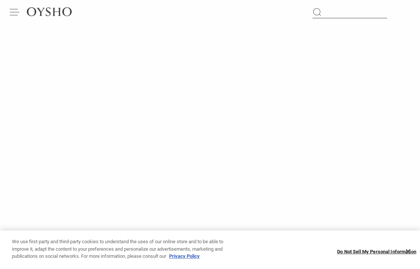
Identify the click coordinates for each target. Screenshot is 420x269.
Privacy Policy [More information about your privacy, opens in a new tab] (184, 259)
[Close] (408, 254)
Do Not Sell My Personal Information (376, 254)
